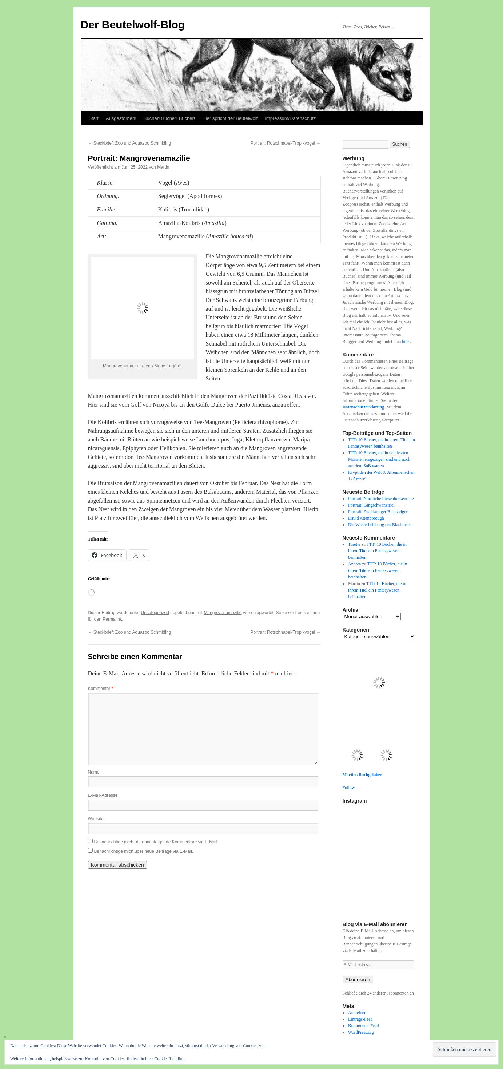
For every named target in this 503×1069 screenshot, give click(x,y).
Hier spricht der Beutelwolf (230, 118)
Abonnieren (358, 979)
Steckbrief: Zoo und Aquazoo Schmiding (129, 143)
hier (406, 341)
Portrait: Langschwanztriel (371, 505)
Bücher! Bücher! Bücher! (169, 118)
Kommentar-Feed (363, 1025)
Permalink (112, 619)
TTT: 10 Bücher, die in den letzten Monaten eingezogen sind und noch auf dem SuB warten (379, 459)
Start (94, 118)
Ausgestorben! (121, 118)
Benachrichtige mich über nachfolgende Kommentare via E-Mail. (156, 841)
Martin (163, 167)
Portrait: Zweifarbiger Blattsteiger (377, 511)
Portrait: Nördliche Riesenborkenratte (381, 498)
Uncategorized (155, 612)
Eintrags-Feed (360, 1019)
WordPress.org (361, 1032)
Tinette (354, 544)
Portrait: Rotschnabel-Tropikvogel (286, 143)
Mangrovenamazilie (222, 612)
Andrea (354, 563)
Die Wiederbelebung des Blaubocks (379, 524)
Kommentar (100, 688)
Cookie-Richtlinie (169, 1058)
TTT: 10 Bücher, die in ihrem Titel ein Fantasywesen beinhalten (377, 551)
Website (96, 818)
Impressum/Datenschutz (290, 118)
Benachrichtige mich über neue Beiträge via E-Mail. (143, 851)
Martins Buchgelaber (362, 774)
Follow (349, 787)
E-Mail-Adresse (103, 795)
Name (94, 772)
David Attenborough (366, 518)
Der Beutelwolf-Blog (133, 25)
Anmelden (357, 1012)
